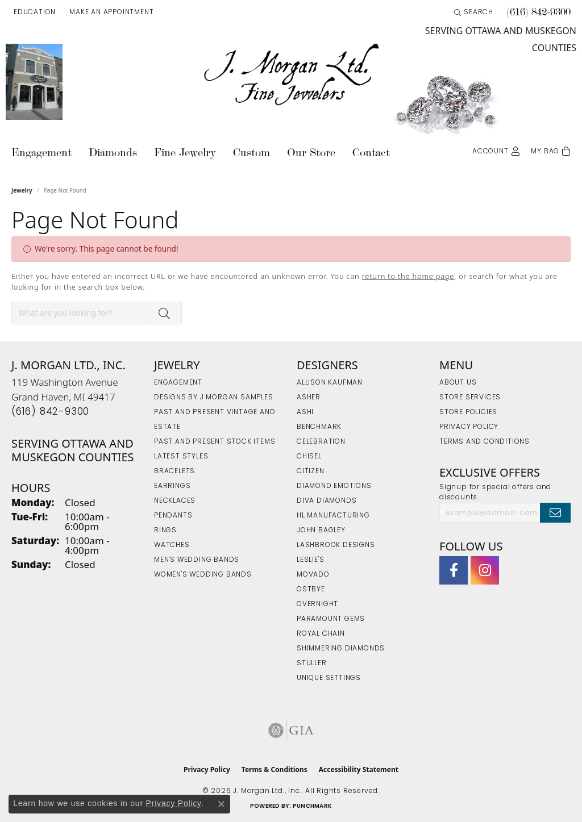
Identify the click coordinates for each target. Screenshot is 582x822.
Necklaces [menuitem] (175, 501)
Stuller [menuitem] (312, 663)
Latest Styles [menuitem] (181, 456)
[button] (33, 12)
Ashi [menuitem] (305, 412)
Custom (251, 152)
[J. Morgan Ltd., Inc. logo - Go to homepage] (291, 75)
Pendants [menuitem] (173, 515)
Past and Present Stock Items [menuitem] (214, 442)
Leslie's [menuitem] (310, 560)
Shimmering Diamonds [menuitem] (341, 648)
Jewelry (21, 190)
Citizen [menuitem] (311, 471)
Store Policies (468, 412)
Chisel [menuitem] (309, 456)
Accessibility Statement (358, 769)
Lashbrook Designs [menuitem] (336, 545)
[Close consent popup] (221, 803)
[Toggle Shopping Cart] (551, 150)
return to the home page (408, 276)
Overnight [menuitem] (317, 604)
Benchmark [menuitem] (319, 427)
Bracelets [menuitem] (174, 471)
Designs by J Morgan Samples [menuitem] (213, 397)
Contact (371, 152)
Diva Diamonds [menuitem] (326, 501)
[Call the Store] (50, 412)
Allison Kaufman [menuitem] (330, 382)
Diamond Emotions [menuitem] (334, 486)
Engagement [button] (41, 152)
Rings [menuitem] (165, 530)
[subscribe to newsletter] (555, 512)
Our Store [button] (311, 152)
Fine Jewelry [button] (185, 152)
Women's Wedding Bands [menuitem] (203, 574)
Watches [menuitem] (172, 545)
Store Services (470, 397)
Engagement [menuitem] (178, 382)
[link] (110, 12)
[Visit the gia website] (291, 730)
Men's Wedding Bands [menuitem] (196, 560)
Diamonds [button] (113, 152)
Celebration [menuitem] (321, 442)
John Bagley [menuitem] (321, 530)
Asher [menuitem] (309, 397)
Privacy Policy (468, 427)
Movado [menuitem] (313, 574)
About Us (457, 382)
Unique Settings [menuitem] (329, 678)
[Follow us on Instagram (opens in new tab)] (485, 570)
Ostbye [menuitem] (311, 589)
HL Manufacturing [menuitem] (333, 515)
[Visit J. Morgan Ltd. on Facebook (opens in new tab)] (453, 570)
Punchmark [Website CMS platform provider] (312, 806)
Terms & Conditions (274, 769)
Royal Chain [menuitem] (321, 634)
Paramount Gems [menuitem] (331, 619)
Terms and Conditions (484, 442)
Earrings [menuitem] (172, 486)
